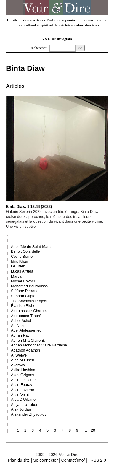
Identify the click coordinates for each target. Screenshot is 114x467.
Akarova (18, 365)
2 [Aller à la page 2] (25, 430)
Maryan (17, 276)
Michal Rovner (23, 281)
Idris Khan (19, 261)
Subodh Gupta (23, 296)
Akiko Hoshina (23, 370)
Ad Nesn (18, 325)
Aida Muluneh (22, 360)
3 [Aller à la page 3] (33, 430)
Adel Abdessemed (26, 330)
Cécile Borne (22, 256)
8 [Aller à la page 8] (70, 430)
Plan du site (19, 460)
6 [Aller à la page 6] (55, 430)
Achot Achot (21, 320)
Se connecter (45, 460)
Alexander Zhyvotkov (28, 414)
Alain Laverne (22, 389)
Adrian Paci (20, 335)
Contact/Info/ (73, 460)
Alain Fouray (21, 384)
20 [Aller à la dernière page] (93, 430)
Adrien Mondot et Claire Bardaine (39, 345)
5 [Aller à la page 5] (47, 430)
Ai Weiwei (19, 355)
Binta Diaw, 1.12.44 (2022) (57, 152)
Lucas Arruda (22, 271)
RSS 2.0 (98, 460)
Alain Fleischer (23, 380)
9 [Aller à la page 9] (77, 430)
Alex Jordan (21, 409)
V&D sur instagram (57, 39)
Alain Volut (20, 394)
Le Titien (18, 266)
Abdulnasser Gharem (29, 310)
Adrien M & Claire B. (28, 340)
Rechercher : (39, 48)
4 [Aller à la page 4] (40, 430)
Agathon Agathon (25, 350)
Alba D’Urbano (23, 399)
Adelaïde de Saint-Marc (31, 246)
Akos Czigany (22, 375)
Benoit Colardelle (25, 251)
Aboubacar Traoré (26, 316)
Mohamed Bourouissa (29, 286)
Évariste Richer (24, 305)
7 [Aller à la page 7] (62, 430)
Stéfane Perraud (24, 291)
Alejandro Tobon (24, 404)
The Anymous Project (29, 301)
